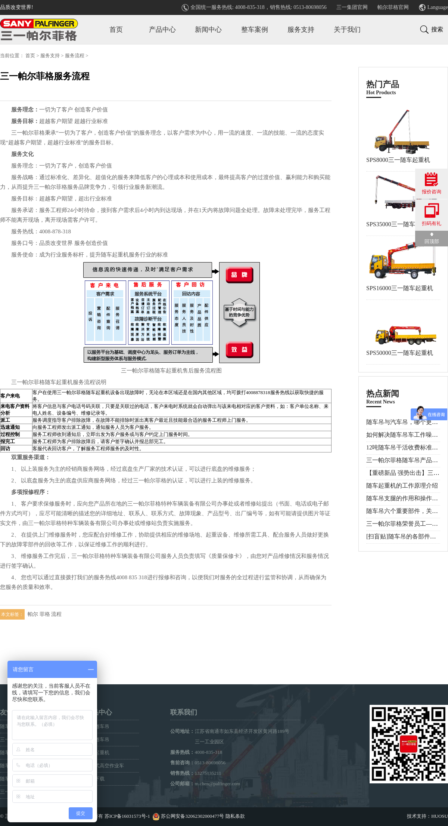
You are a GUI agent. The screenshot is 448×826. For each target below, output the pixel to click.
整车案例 (254, 29)
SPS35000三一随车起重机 (399, 224)
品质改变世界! (16, 7)
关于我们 (347, 29)
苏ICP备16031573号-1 (127, 816)
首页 (116, 29)
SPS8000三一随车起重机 (398, 160)
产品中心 (162, 29)
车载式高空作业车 (104, 765)
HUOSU (439, 816)
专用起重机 (97, 752)
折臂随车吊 (97, 739)
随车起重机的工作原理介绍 (402, 485)
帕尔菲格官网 (393, 7)
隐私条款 (235, 816)
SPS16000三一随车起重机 (399, 288)
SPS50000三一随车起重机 (399, 353)
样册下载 (95, 779)
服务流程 (74, 55)
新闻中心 (208, 29)
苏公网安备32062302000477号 (192, 816)
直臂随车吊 (97, 726)
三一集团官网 (352, 7)
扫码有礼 (431, 214)
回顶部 (431, 238)
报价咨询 (431, 183)
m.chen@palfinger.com (217, 783)
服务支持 (300, 29)
